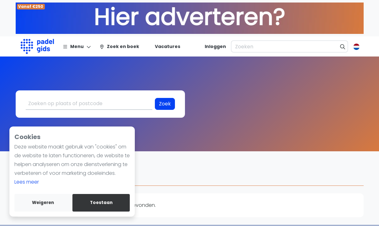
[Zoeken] (343, 46)
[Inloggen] (215, 46)
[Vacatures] (164, 46)
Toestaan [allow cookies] (101, 203)
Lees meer (26, 182)
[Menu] (77, 46)
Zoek (165, 103)
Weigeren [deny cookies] (43, 203)
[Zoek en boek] (119, 46)
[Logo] (37, 46)
